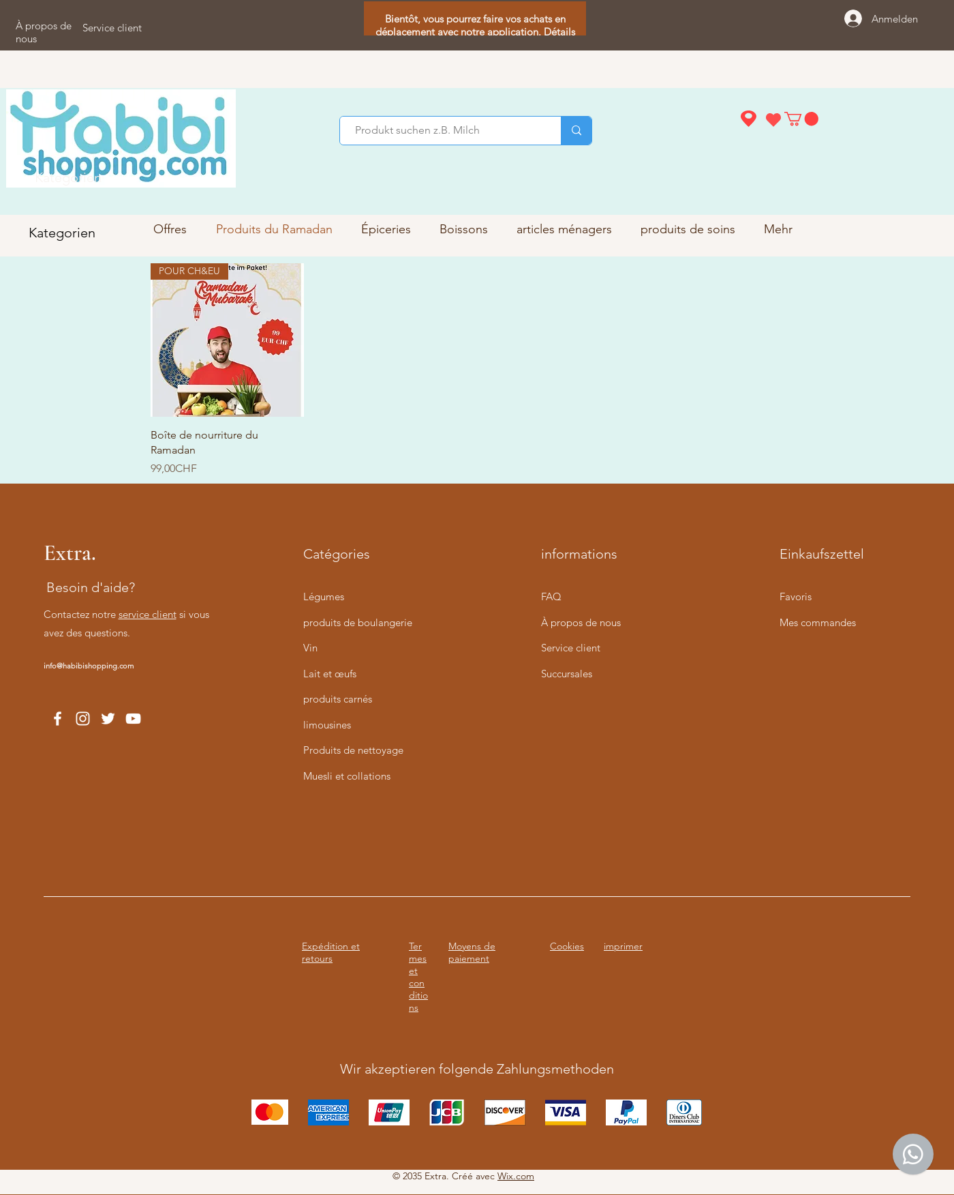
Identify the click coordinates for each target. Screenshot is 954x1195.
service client (147, 614)
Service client (570, 647)
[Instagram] (83, 718)
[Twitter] (108, 718)
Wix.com (515, 1176)
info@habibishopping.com (89, 665)
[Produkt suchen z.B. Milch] (443, 131)
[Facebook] (57, 718)
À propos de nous (581, 622)
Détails (559, 31)
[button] (801, 119)
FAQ (551, 596)
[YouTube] (133, 718)
